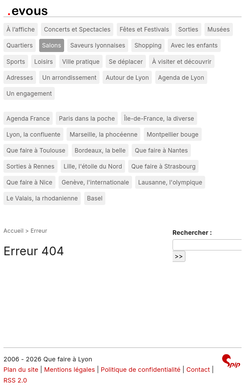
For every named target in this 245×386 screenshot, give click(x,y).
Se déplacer (126, 61)
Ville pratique (80, 61)
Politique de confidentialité (141, 369)
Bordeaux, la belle (100, 150)
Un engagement (29, 93)
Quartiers (20, 45)
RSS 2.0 (15, 380)
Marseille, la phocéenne (104, 134)
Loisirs (43, 61)
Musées (219, 29)
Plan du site (20, 369)
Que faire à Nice (30, 182)
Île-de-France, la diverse (159, 118)
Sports (16, 61)
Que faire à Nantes (161, 150)
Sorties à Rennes (31, 166)
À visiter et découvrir (182, 61)
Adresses (20, 77)
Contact (198, 369)
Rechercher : (192, 232)
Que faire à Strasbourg (163, 166)
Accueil (13, 230)
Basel (95, 198)
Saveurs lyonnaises (97, 45)
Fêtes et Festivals (144, 29)
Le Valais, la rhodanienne (42, 198)
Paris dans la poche (87, 118)
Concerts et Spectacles (77, 29)
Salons (51, 45)
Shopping (147, 45)
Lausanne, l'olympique (170, 182)
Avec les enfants (194, 45)
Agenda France (28, 118)
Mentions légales (69, 369)
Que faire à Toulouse (36, 150)
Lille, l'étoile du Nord (93, 166)
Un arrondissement (69, 77)
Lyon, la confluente (34, 134)
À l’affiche (21, 29)
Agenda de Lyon (181, 77)
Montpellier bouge (173, 134)
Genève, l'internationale (95, 182)
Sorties (188, 29)
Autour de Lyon (127, 77)
